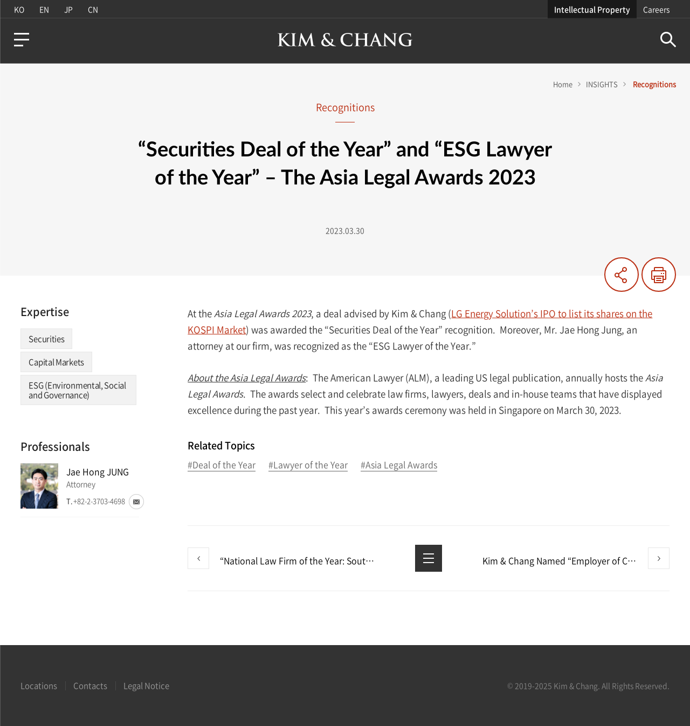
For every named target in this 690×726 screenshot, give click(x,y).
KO (19, 9)
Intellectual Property (592, 9)
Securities (46, 339)
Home (562, 83)
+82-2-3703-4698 (99, 501)
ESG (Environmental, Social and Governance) (77, 390)
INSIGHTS (602, 83)
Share (621, 274)
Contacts (90, 685)
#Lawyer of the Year (308, 465)
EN (44, 9)
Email (136, 501)
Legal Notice (146, 685)
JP (68, 9)
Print (658, 274)
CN (93, 9)
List (428, 558)
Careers (656, 9)
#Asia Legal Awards (399, 465)
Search (668, 39)
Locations (38, 685)
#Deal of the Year (222, 465)
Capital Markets (56, 362)
